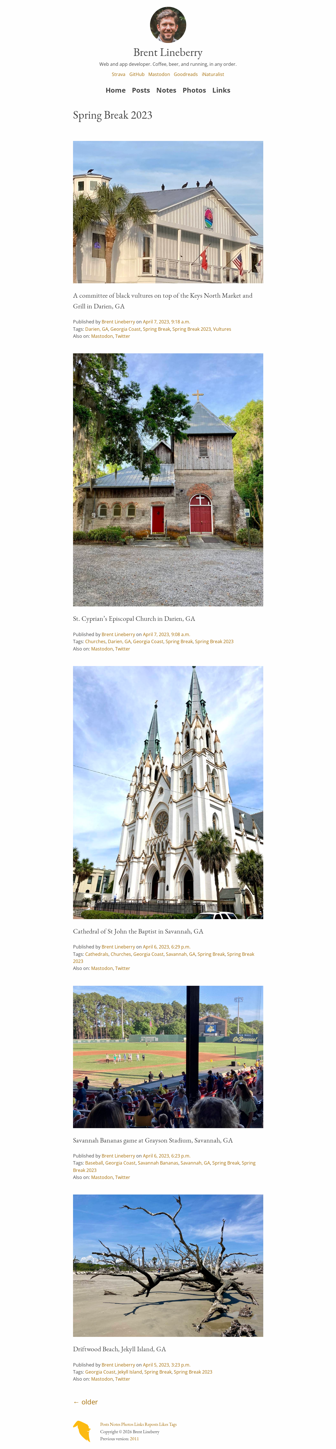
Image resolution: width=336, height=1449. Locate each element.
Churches (95, 641)
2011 (134, 1439)
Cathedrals (96, 954)
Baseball (94, 1163)
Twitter (122, 336)
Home (116, 90)
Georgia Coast (125, 329)
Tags (173, 1424)
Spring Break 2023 (191, 329)
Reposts (151, 1424)
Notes (166, 90)
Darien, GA (96, 329)
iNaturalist (213, 74)
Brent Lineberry (118, 322)
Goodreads (186, 74)
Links (221, 90)
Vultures (222, 329)
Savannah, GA (180, 954)
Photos (194, 90)
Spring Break (156, 329)
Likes (163, 1424)
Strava (118, 74)
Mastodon (159, 74)
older (90, 1401)
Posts (141, 90)
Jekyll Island (130, 1372)
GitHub (137, 74)
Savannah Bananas (158, 1163)
